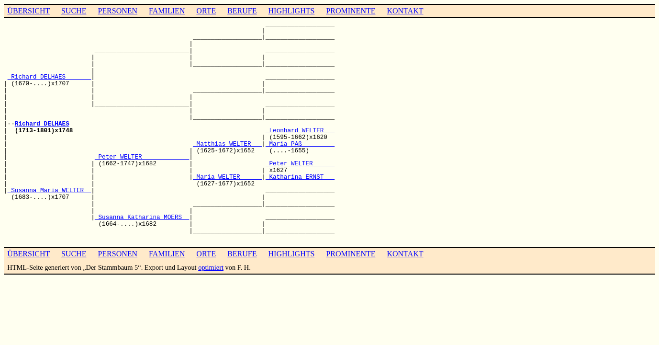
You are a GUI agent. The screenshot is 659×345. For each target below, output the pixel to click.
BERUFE (242, 11)
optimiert (210, 267)
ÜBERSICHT (28, 11)
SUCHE (73, 11)
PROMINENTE (350, 11)
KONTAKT (405, 11)
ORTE (206, 11)
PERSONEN (117, 11)
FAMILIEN (167, 11)
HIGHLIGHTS (291, 11)
